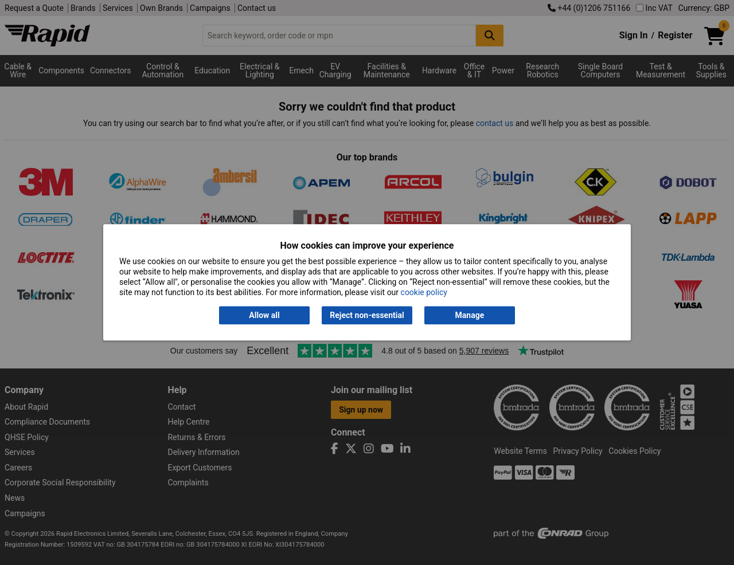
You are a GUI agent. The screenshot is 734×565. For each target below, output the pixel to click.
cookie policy (424, 292)
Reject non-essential (367, 315)
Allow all (264, 315)
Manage (470, 315)
